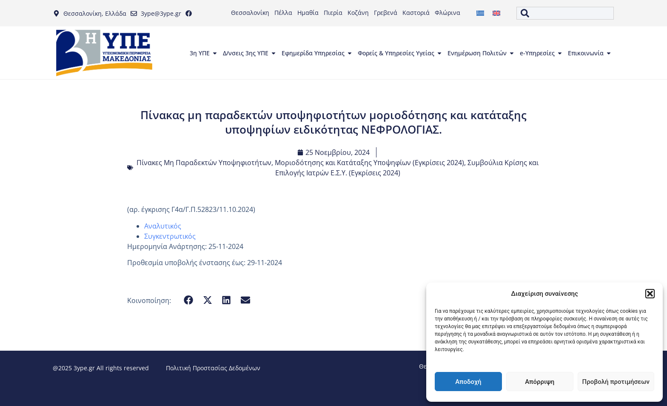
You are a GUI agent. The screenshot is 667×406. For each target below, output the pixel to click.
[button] (650, 293)
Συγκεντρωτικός (170, 236)
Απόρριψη (539, 382)
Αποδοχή (468, 382)
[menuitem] (480, 13)
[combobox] (564, 13)
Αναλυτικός (162, 226)
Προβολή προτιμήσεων (616, 382)
